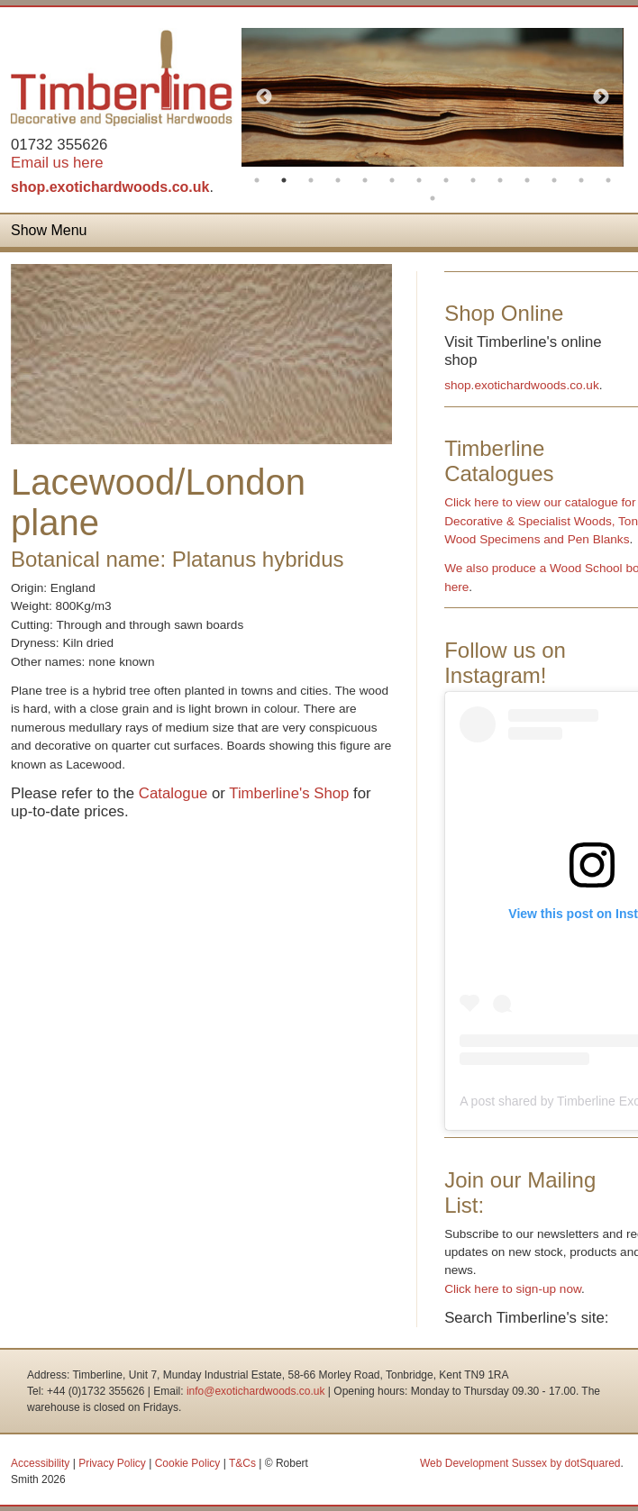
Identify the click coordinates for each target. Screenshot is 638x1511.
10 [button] (500, 180)
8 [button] (446, 180)
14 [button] (608, 180)
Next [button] (601, 97)
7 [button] (419, 180)
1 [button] (257, 180)
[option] (432, 97)
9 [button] (473, 180)
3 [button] (311, 180)
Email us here (57, 162)
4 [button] (338, 180)
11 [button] (527, 180)
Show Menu (49, 230)
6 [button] (392, 180)
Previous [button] (264, 97)
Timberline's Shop (289, 793)
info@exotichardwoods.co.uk (256, 1391)
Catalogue (173, 793)
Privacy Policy (112, 1463)
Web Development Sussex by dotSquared (520, 1463)
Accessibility (40, 1463)
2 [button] (284, 180)
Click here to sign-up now (512, 1289)
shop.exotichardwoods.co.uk (110, 187)
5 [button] (365, 180)
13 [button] (581, 180)
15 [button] (433, 198)
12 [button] (554, 180)
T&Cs (242, 1463)
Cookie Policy (188, 1463)
